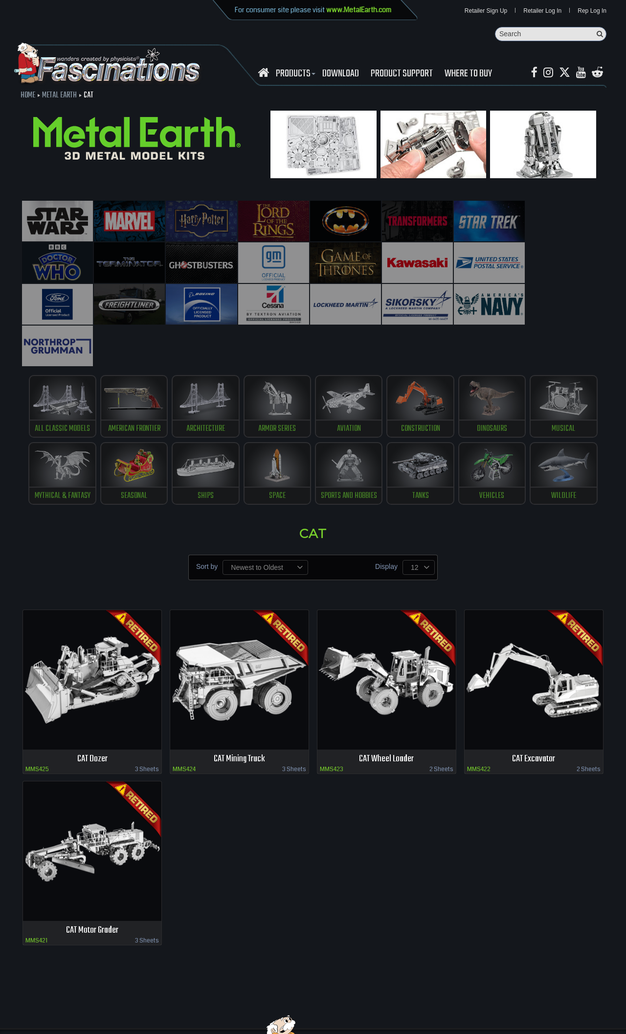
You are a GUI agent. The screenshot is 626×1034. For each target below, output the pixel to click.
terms (184, 999)
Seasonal (134, 453)
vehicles (492, 453)
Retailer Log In (542, 10)
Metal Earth (59, 95)
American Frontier (134, 386)
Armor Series (277, 386)
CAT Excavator (533, 717)
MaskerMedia (607, 1021)
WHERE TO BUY (468, 74)
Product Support (402, 74)
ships (206, 453)
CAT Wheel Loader (386, 717)
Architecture (205, 386)
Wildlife (563, 453)
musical (564, 386)
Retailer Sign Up (486, 10)
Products (294, 74)
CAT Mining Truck (239, 717)
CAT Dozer (92, 717)
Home (28, 95)
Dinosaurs (492, 386)
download (340, 74)
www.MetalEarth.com (358, 10)
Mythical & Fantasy (62, 453)
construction (420, 386)
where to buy (83, 999)
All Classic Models (62, 386)
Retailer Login (39, 999)
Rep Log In (592, 10)
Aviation (349, 386)
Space (277, 453)
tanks (420, 453)
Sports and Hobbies (349, 453)
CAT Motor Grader (92, 888)
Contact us (155, 999)
